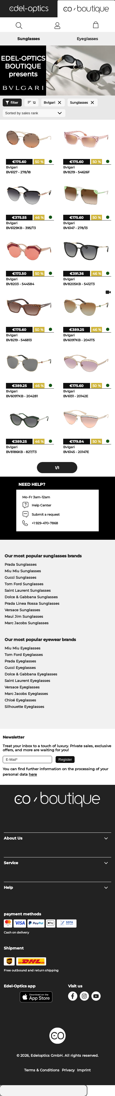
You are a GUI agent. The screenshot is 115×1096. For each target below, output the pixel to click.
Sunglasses (28, 38)
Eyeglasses (87, 38)
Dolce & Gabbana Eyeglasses (31, 674)
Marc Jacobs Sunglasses (27, 623)
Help (56, 887)
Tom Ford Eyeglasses (24, 654)
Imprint (84, 1070)
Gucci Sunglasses (20, 577)
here (33, 774)
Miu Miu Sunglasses (23, 571)
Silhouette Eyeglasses (24, 706)
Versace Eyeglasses (22, 687)
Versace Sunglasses (22, 610)
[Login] (57, 25)
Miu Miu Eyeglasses (22, 648)
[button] (29, 8)
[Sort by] (34, 113)
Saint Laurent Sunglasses (28, 590)
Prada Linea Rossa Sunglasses (32, 603)
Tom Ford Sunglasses (24, 584)
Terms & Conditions (41, 1070)
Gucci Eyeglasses (20, 667)
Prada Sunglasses (21, 564)
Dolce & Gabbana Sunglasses (31, 597)
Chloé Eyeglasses (20, 700)
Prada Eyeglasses (20, 661)
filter (11, 102)
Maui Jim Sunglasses (24, 616)
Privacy (68, 1070)
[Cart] (96, 25)
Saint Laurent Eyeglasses (27, 680)
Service (56, 862)
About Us (56, 838)
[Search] (19, 25)
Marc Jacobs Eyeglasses (26, 693)
